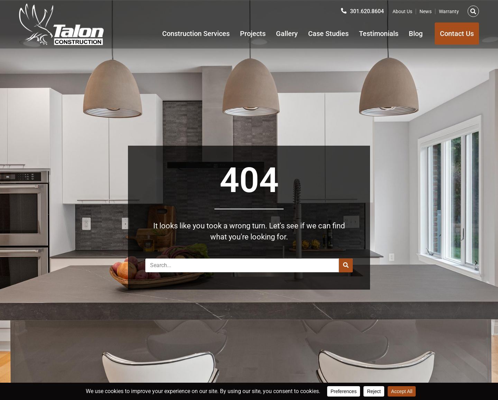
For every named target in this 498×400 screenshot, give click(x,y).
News (425, 11)
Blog (416, 33)
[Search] (346, 265)
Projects (253, 33)
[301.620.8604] (344, 10)
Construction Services (196, 33)
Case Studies (328, 33)
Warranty (449, 11)
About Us (402, 11)
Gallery (287, 33)
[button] (473, 11)
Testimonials (378, 33)
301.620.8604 (367, 11)
